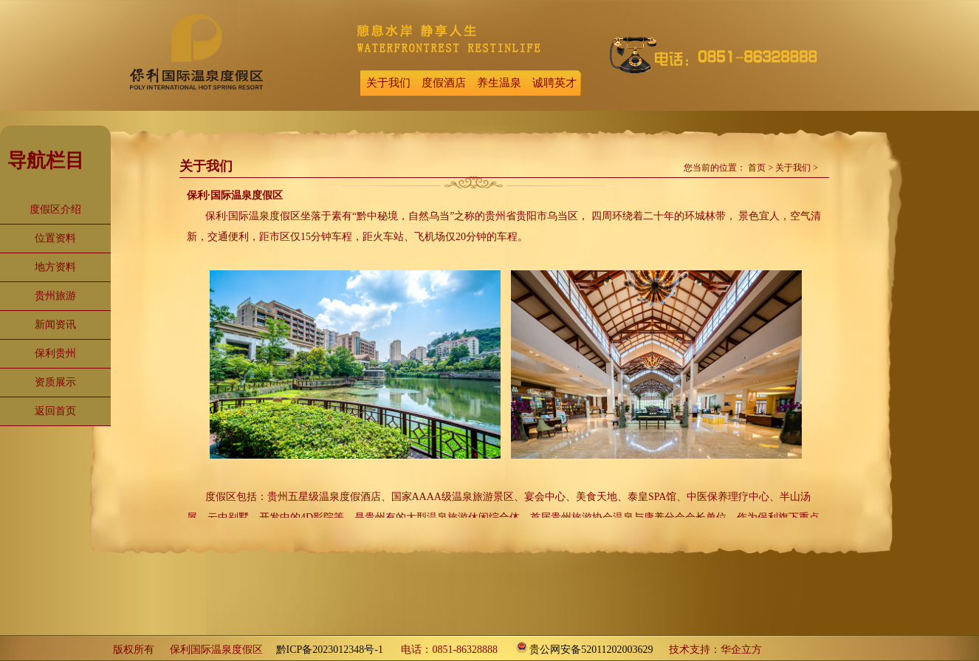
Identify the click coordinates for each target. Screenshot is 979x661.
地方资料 (55, 267)
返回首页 (55, 411)
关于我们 (388, 83)
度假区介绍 (55, 209)
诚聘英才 (554, 83)
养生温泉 (499, 83)
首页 (757, 167)
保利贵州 (55, 353)
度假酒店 (444, 83)
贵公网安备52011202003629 (591, 649)
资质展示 (55, 382)
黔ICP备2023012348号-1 (329, 649)
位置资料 (55, 238)
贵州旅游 (55, 295)
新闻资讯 (55, 324)
